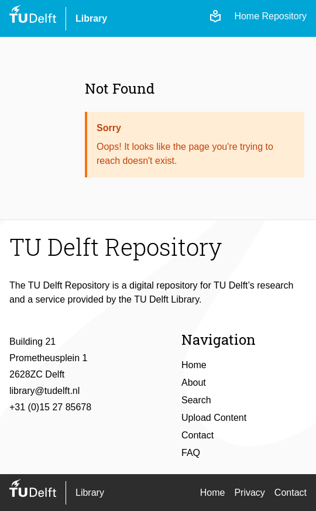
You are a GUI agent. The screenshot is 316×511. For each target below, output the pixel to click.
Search (196, 400)
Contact (197, 435)
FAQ (190, 453)
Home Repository (270, 16)
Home (194, 365)
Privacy (249, 493)
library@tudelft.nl (44, 391)
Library (91, 18)
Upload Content (213, 418)
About (193, 382)
